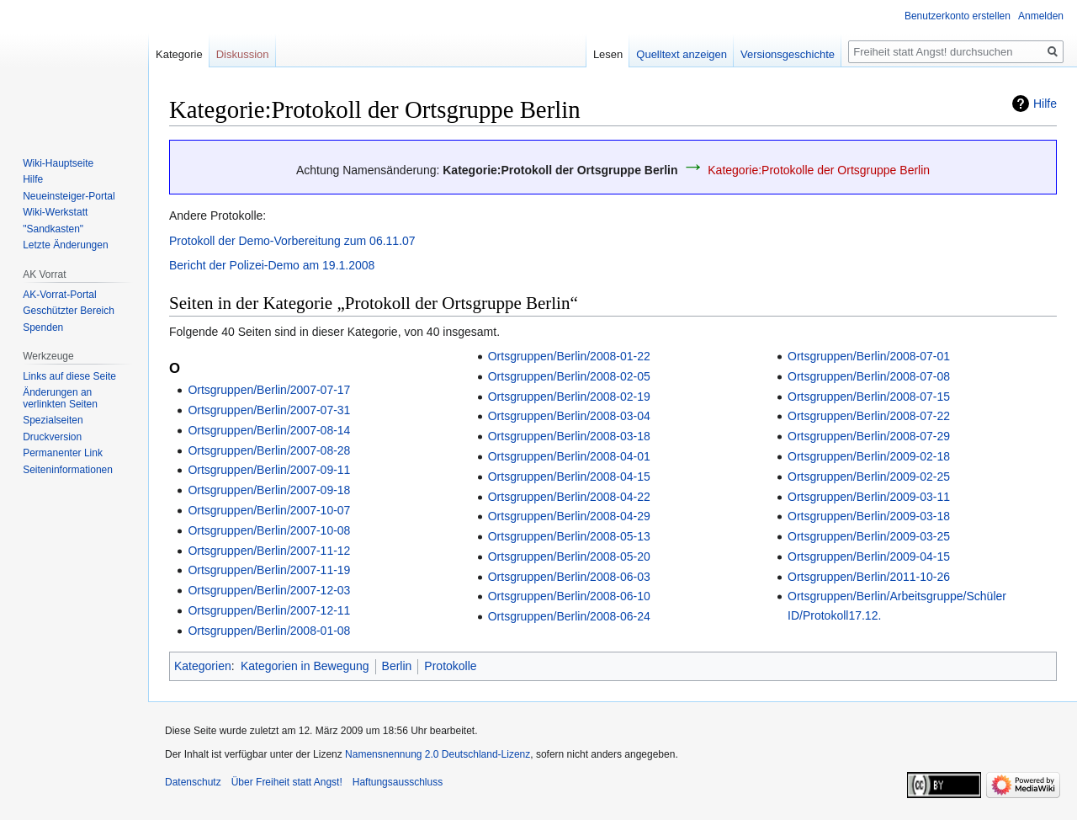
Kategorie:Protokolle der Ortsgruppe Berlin (819, 170)
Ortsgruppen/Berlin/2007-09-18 (269, 490)
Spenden (43, 327)
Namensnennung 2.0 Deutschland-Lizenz (437, 754)
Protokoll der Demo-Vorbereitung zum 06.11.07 (292, 241)
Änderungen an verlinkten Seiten (60, 398)
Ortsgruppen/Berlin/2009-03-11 (869, 496)
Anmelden (1041, 16)
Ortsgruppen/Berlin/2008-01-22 (569, 356)
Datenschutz (193, 782)
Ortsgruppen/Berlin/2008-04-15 (569, 476)
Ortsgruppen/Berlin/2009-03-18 (869, 516)
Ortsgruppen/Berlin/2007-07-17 (269, 390)
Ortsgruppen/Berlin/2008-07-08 (869, 376)
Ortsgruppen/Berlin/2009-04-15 (869, 556)
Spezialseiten (52, 420)
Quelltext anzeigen (681, 54)
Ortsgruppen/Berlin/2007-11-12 (269, 550)
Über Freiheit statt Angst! (286, 782)
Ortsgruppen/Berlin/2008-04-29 (569, 516)
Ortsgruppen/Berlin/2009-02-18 (869, 456)
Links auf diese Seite (69, 376)
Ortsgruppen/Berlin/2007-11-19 (269, 570)
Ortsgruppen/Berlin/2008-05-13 (569, 536)
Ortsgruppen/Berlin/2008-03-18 (569, 436)
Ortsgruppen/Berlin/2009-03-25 (869, 536)
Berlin (397, 666)
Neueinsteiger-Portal (68, 196)
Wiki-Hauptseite (58, 163)
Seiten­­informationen (68, 470)
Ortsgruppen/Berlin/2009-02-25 (869, 476)
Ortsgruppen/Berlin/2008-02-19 (569, 396)
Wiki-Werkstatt (55, 212)
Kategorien (202, 666)
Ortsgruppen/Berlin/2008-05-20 (569, 556)
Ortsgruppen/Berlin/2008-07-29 (869, 436)
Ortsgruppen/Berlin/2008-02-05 (569, 376)
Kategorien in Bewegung (305, 666)
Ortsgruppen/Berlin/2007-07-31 (269, 410)
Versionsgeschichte (787, 54)
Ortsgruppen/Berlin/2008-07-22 (869, 416)
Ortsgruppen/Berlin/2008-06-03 (569, 576)
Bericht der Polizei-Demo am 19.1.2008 (271, 265)
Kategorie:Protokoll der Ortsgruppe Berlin (560, 170)
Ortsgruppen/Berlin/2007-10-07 (269, 510)
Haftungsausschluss (398, 782)
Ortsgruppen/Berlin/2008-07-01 (869, 356)
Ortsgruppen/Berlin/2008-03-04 (569, 416)
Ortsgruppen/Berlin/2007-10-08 (269, 530)
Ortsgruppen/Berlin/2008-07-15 (869, 396)
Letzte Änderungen (65, 245)
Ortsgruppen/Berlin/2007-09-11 (269, 470)
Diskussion (242, 54)
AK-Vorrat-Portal (59, 295)
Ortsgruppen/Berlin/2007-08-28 (269, 450)
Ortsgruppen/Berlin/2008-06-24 (569, 616)
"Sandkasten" (53, 229)
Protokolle (450, 666)
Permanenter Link (63, 453)
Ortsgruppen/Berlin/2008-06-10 (569, 596)
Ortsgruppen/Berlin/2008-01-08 (269, 630)
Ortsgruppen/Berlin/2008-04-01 (569, 456)
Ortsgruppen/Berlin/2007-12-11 (269, 610)
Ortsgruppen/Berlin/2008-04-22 (569, 496)
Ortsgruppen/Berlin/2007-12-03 (269, 590)
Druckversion (52, 437)
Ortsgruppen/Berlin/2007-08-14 (269, 430)
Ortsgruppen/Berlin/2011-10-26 (869, 576)
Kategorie (179, 54)
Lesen (608, 54)
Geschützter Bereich (68, 311)
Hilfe (1045, 103)
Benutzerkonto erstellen (958, 16)
